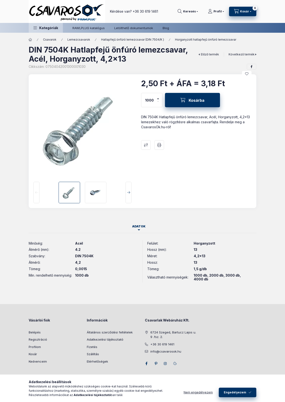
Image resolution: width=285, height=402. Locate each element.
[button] (46, 28)
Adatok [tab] (139, 226)
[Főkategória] (30, 40)
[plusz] (158, 96)
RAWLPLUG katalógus (88, 28)
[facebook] (251, 67)
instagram (165, 363)
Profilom (35, 347)
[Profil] (216, 11)
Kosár (33, 354)
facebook (146, 363)
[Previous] (36, 192)
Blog (166, 28)
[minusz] (158, 103)
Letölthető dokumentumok (133, 28)
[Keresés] (188, 11)
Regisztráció (38, 339)
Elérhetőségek (97, 361)
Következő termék (242, 54)
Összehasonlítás (146, 145)
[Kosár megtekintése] (242, 11)
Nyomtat (159, 145)
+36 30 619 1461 (145, 11)
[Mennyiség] (149, 100)
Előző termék (210, 54)
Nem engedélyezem (198, 392)
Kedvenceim (38, 361)
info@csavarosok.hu (165, 351)
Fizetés (92, 347)
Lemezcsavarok (78, 39)
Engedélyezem (235, 392)
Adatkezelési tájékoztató (105, 339)
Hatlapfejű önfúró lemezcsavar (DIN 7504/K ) (132, 39)
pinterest (156, 363)
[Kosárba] (192, 100)
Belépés (35, 332)
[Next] (129, 192)
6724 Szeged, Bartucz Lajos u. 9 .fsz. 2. (173, 334)
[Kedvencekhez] (247, 74)
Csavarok (49, 39)
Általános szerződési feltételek (110, 332)
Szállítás (93, 354)
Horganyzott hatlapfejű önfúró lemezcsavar (205, 39)
